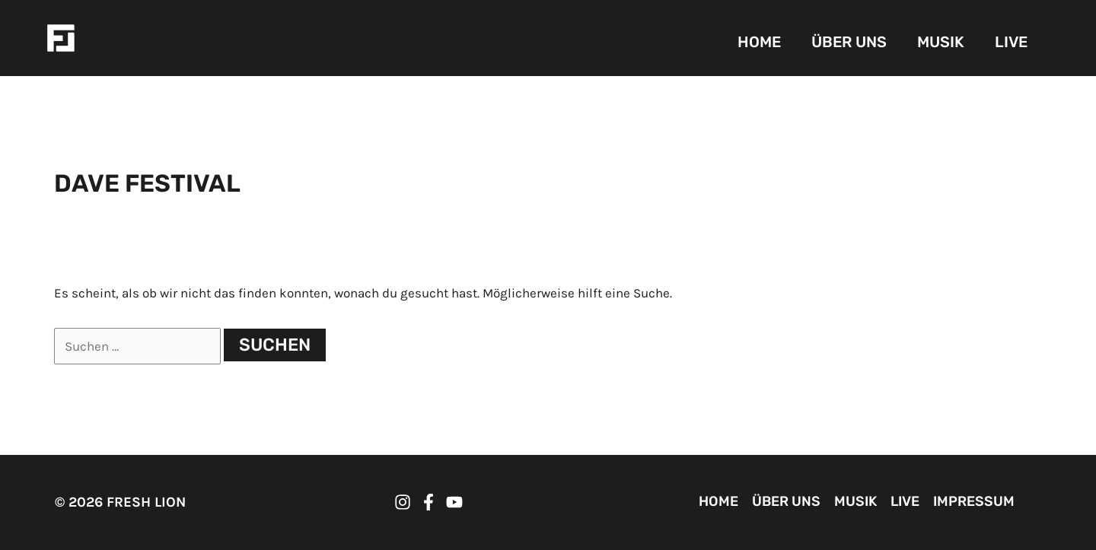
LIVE (1011, 42)
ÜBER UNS (849, 42)
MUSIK (940, 42)
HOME (759, 42)
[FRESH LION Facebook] (428, 502)
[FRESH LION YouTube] (454, 502)
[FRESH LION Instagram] (402, 502)
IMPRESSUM (974, 501)
